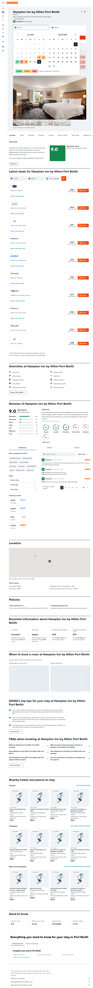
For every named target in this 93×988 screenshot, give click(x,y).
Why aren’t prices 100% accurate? (50, 985)
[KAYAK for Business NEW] (3, 36)
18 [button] (43, 53)
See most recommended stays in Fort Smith (77, 866)
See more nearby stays (83, 785)
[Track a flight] (3, 32)
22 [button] (30, 57)
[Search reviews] (60, 454)
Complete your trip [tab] (17, 943)
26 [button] (17, 62)
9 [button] (34, 49)
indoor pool (13, 466)
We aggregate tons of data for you (50, 982)
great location (13, 462)
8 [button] (30, 49)
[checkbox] (18, 501)
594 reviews (28, 21)
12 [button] (17, 53)
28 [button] (26, 62)
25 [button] (43, 57)
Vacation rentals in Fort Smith (21, 957)
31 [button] (39, 62)
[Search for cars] (3, 16)
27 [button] (22, 62)
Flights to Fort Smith (19, 955)
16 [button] (35, 53)
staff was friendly (27, 458)
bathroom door (20, 470)
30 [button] (35, 62)
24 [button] (39, 57)
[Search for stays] (3, 12)
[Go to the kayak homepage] (12, 3)
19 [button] (17, 57)
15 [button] (30, 53)
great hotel (21, 466)
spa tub (12, 470)
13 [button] (21, 53)
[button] (3, 3)
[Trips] (3, 41)
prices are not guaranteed (45, 973)
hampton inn (30, 470)
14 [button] (26, 53)
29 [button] (30, 62)
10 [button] (39, 49)
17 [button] (39, 53)
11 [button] (43, 49)
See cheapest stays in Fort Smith (80, 826)
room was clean (24, 462)
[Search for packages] (3, 20)
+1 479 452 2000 (18, 19)
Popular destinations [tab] (32, 943)
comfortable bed (31, 466)
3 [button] (39, 44)
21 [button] (26, 57)
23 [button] (35, 57)
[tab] (22, 447)
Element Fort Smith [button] (35, 888)
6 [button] (21, 49)
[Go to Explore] (3, 29)
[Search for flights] (3, 8)
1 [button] (30, 44)
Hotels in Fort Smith (67, 955)
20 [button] (22, 57)
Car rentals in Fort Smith (44, 955)
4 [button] (43, 44)
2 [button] (34, 44)
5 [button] (17, 49)
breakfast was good (15, 458)
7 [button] (71, 49)
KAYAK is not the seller (50, 978)
